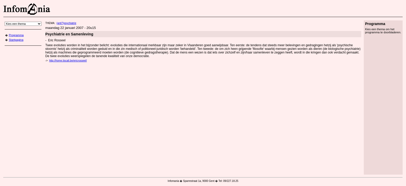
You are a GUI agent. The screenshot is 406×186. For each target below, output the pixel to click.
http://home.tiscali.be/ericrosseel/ (68, 60)
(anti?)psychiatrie (66, 23)
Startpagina (16, 39)
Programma (16, 35)
